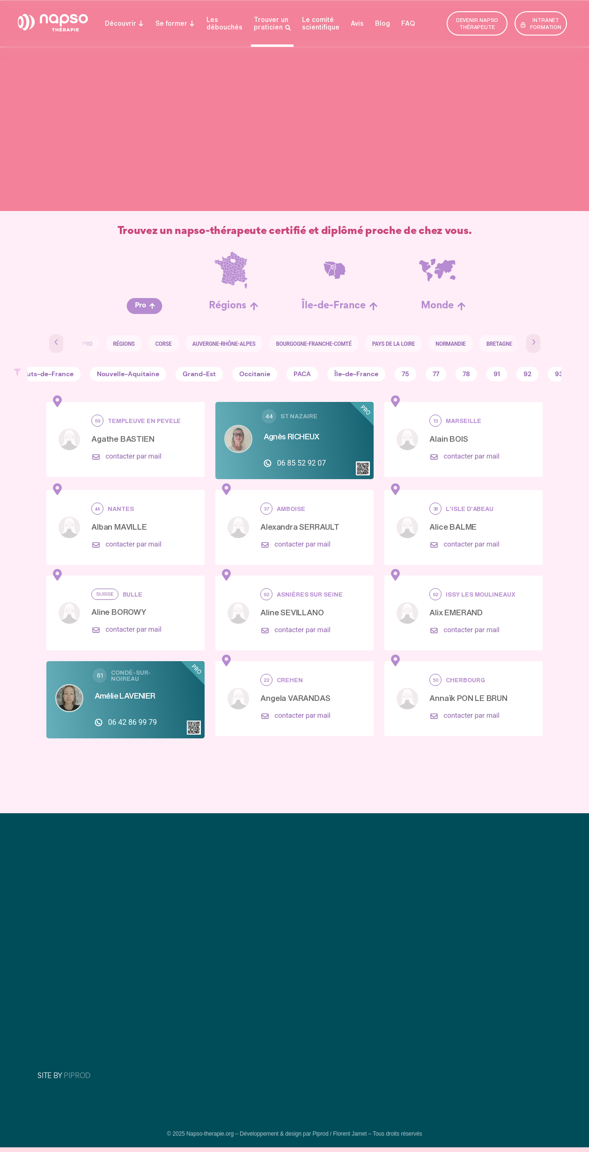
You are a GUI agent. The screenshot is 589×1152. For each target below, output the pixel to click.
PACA (302, 374)
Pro (141, 306)
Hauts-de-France (46, 374)
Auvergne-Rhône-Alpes (216, 343)
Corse (156, 343)
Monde (437, 306)
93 (559, 374)
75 (405, 374)
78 (466, 374)
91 (496, 374)
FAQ (408, 23)
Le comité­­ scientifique (320, 23)
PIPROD (77, 1075)
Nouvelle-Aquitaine (128, 374)
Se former (175, 23)
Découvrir (124, 23)
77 (436, 374)
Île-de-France (334, 306)
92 (527, 374)
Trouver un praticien (272, 23)
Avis (357, 23)
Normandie (443, 343)
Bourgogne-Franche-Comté (306, 343)
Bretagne (492, 343)
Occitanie (254, 374)
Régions (227, 306)
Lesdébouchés (224, 23)
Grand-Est (199, 374)
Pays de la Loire (386, 343)
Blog (382, 23)
